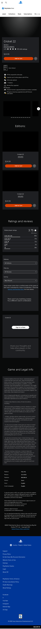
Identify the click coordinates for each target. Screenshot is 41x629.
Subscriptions (28, 14)
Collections (11, 14)
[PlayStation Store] (8, 8)
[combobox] (20, 263)
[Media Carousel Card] (16, 108)
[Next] (38, 108)
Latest (4, 14)
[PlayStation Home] (20, 2)
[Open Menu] (2, 2)
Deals (19, 14)
